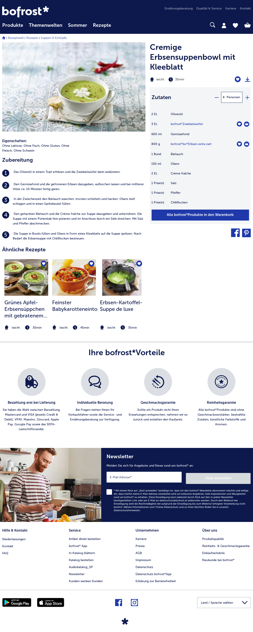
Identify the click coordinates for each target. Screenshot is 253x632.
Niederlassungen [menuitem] (14, 537)
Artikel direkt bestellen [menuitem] (85, 537)
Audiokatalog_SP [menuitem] (81, 565)
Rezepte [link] (102, 25)
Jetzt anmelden (232, 477)
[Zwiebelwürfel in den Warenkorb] (246, 124)
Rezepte (32, 38)
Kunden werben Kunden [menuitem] (86, 579)
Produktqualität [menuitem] (213, 537)
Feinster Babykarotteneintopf (75, 305)
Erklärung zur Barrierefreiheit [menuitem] (156, 579)
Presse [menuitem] (140, 544)
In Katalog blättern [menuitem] (82, 551)
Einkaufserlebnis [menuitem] (213, 551)
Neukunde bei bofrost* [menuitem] (218, 558)
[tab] (224, 25)
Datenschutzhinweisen (127, 509)
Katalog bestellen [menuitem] (81, 558)
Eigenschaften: (14, 141)
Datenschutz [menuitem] (144, 565)
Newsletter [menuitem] (76, 572)
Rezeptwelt (16, 38)
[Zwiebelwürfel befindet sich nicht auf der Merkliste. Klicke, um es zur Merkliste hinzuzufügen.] (239, 124)
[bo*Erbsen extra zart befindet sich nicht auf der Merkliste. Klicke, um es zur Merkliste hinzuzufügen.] (239, 144)
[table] (200, 161)
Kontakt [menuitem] (245, 8)
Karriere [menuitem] (230, 8)
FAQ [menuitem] (5, 551)
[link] (39, 11)
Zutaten (161, 97)
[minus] (216, 97)
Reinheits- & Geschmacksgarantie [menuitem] (226, 544)
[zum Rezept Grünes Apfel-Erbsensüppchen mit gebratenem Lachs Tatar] (26, 277)
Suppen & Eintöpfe (54, 38)
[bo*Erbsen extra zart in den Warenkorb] (246, 144)
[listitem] (73, 173)
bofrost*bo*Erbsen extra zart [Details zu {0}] (191, 144)
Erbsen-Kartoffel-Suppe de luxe (121, 305)
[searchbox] (119, 25)
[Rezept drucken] (247, 79)
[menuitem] (12, 27)
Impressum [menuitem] (143, 558)
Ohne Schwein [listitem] (24, 150)
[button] (235, 232)
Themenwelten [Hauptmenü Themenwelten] (45, 25)
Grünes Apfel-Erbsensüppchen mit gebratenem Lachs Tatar (24, 309)
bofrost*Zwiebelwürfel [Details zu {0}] (187, 124)
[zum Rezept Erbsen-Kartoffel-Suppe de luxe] (122, 277)
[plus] (247, 97)
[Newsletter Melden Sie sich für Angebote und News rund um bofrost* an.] (177, 484)
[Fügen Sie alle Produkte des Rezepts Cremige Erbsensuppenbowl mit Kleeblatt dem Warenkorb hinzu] (200, 215)
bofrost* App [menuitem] (78, 544)
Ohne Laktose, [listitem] (12, 146)
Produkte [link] (12, 25)
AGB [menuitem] (139, 551)
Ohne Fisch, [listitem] (32, 146)
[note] (26, 327)
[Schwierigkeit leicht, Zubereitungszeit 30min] (183, 79)
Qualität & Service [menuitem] (209, 8)
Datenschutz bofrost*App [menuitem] (153, 572)
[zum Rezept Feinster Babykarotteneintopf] (74, 277)
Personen (233, 97)
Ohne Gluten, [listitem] (50, 146)
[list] (126, 400)
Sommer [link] (77, 25)
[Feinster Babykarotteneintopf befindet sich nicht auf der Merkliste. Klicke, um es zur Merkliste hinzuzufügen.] (91, 264)
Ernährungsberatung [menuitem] (179, 8)
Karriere (141, 537)
